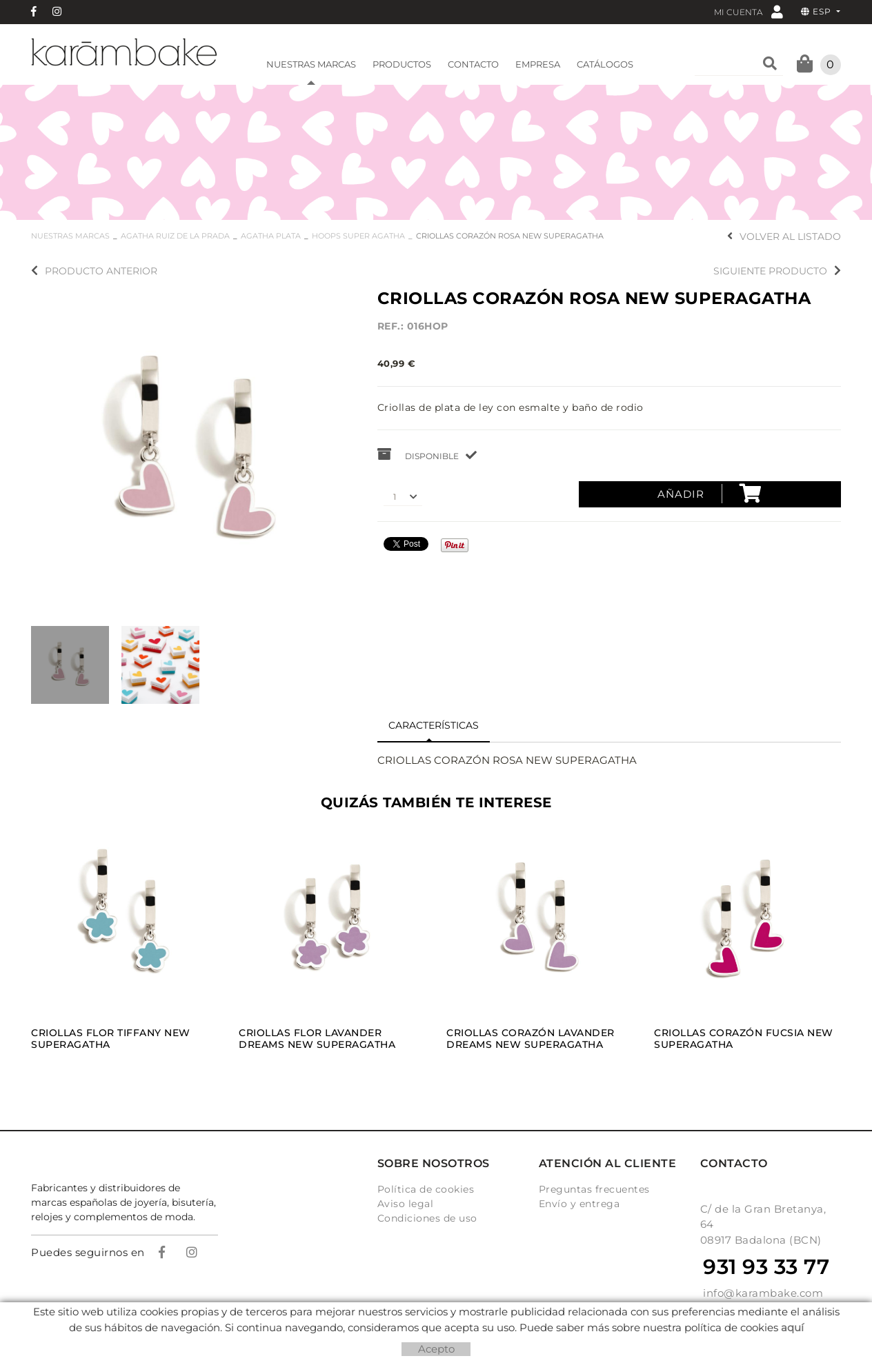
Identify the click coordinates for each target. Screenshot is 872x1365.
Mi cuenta (748, 11)
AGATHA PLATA (271, 236)
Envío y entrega (579, 1203)
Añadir (709, 493)
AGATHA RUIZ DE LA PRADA (175, 236)
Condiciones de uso (427, 1218)
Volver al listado (784, 236)
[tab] (433, 725)
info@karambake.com (763, 1293)
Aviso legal (405, 1203)
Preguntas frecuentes (594, 1189)
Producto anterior (94, 271)
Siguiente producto (777, 271)
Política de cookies (426, 1189)
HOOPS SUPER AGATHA (358, 236)
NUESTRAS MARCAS (70, 236)
